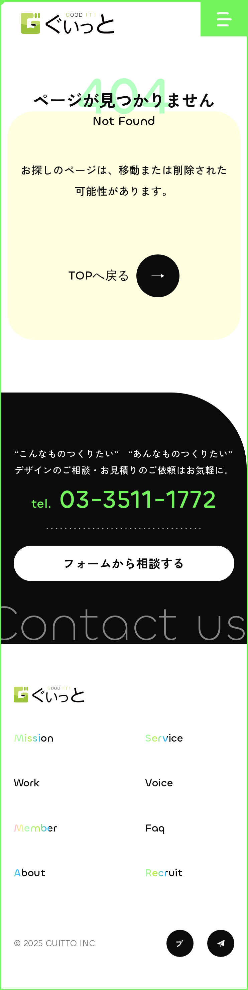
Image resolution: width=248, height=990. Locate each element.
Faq (155, 828)
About (30, 873)
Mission (34, 738)
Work (27, 783)
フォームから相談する (124, 562)
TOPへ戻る (124, 276)
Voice (159, 783)
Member (35, 828)
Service (164, 738)
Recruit (164, 873)
